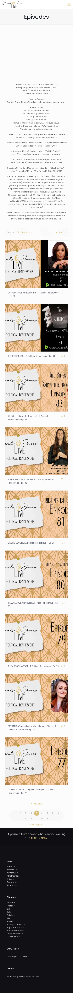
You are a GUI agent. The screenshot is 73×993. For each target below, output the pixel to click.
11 (31, 818)
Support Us (12, 885)
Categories (24, 232)
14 (47, 818)
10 (26, 818)
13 (42, 818)
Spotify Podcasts (14, 924)
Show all (60, 232)
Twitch (10, 915)
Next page (36, 824)
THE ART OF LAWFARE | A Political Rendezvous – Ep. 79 (33, 666)
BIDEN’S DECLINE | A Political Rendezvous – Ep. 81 (31, 543)
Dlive (9, 918)
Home (9, 866)
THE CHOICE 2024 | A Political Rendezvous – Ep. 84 (31, 356)
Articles (10, 879)
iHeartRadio (12, 936)
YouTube (11, 902)
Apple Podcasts (14, 927)
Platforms (11, 872)
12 (36, 818)
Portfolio (11, 869)
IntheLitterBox (13, 875)
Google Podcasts (15, 933)
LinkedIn (10, 921)
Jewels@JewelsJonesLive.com (24, 976)
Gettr (9, 912)
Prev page (36, 803)
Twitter (10, 905)
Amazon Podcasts (15, 930)
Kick (8, 909)
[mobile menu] (69, 4)
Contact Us (12, 882)
